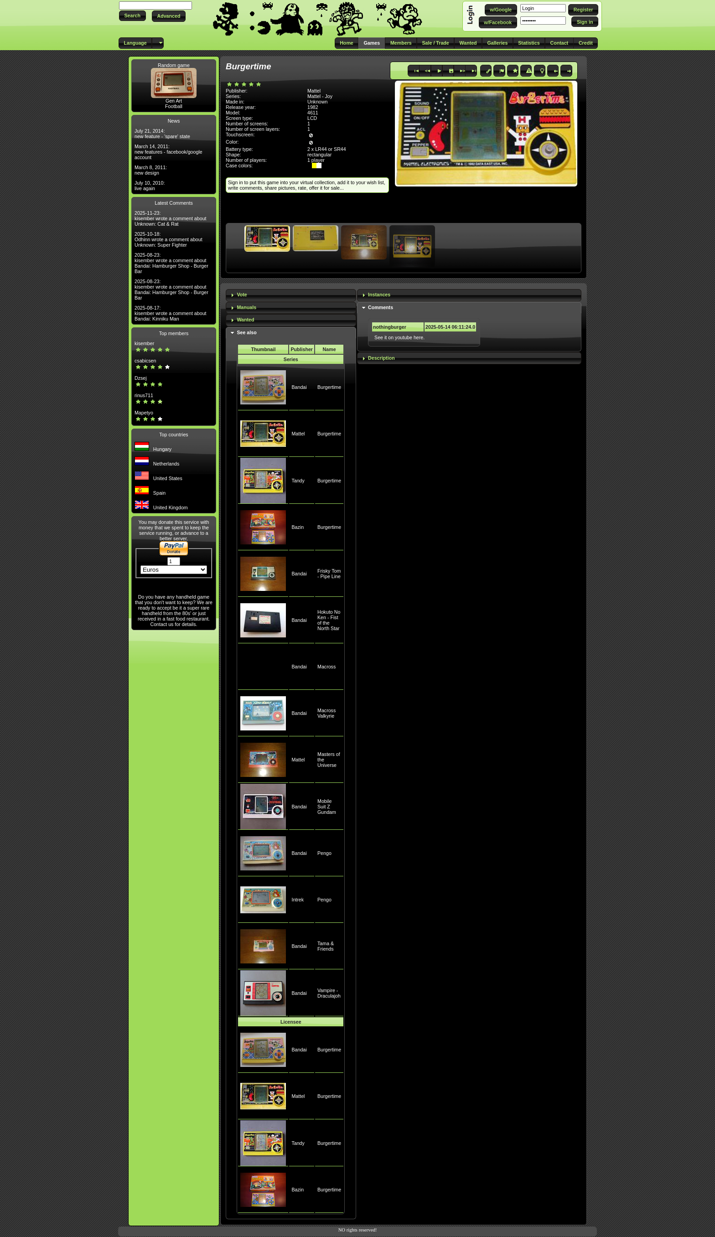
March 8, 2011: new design (151, 170)
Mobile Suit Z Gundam (326, 806)
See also (246, 332)
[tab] (291, 295)
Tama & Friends (325, 946)
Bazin (297, 527)
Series (291, 359)
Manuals (246, 307)
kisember (144, 343)
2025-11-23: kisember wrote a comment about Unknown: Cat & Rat (171, 218)
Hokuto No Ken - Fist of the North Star (328, 620)
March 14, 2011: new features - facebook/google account (168, 152)
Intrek (297, 899)
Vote (242, 294)
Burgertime (329, 387)
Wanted (245, 319)
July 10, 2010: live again (150, 185)
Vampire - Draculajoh (329, 993)
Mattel (298, 433)
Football (173, 106)
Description (381, 358)
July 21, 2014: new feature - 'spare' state (162, 133)
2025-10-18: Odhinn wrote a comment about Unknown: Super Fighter (168, 239)
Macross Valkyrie (326, 713)
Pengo (324, 853)
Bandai (298, 387)
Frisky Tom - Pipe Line (329, 573)
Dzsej (141, 378)
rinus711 (144, 395)
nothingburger (389, 327)
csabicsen (145, 360)
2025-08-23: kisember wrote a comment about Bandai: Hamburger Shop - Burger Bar (171, 263)
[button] (132, 15)
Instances (379, 294)
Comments (380, 307)
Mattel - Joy (319, 96)
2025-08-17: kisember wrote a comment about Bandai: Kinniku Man (171, 313)
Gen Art (174, 101)
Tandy (297, 480)
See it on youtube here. (399, 337)
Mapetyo (144, 412)
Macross (326, 666)
